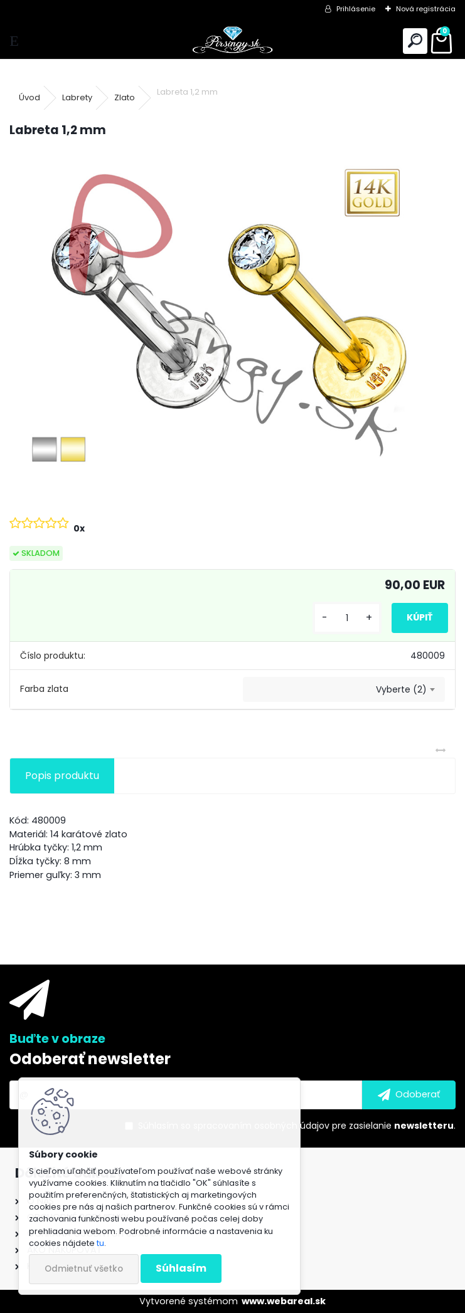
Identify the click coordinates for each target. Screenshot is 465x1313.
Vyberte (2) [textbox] (401, 689)
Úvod (29, 97)
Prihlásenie (355, 9)
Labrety (77, 97)
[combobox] (344, 689)
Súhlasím (181, 1268)
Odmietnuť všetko (84, 1269)
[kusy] (347, 618)
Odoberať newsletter (90, 1059)
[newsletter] (409, 1095)
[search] (415, 41)
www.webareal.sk (284, 1301)
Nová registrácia (426, 9)
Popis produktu (62, 775)
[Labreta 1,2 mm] (232, 316)
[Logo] (232, 41)
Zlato (124, 97)
